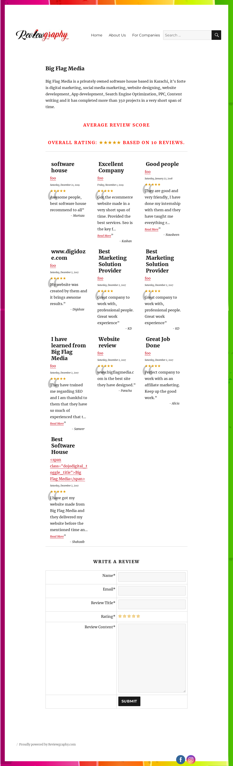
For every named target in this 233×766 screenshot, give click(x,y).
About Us (117, 35)
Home (96, 35)
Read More (104, 235)
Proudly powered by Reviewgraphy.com (47, 744)
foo (53, 178)
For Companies (146, 35)
